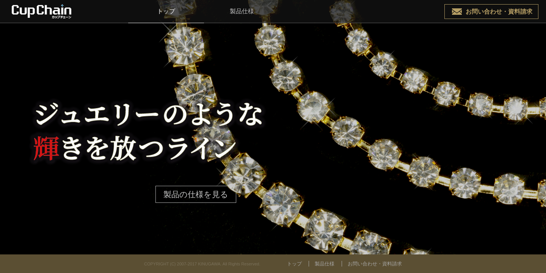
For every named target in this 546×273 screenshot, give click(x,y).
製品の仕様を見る (195, 194)
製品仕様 (242, 11)
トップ (166, 11)
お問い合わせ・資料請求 (499, 11)
